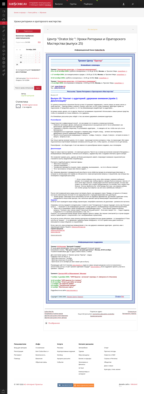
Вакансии (39, 358)
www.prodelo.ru (96, 267)
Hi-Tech (81, 368)
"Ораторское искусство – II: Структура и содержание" (76, 81)
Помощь (17, 358)
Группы (75, 2)
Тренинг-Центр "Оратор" (75, 297)
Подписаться (28, 31)
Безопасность (40, 355)
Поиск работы (32, 13)
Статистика (22, 101)
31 (17, 65)
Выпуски (61, 2)
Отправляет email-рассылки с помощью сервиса (40, 4)
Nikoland (134, 384)
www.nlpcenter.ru (72, 290)
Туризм (81, 351)
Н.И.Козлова (61, 246)
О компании (40, 348)
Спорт (106, 348)
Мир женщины (84, 355)
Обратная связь (41, 362)
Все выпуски (92, 29)
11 (21, 57)
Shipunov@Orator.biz (79, 227)
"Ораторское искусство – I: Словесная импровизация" (77, 69)
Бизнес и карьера (20, 13)
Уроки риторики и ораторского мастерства (37, 21)
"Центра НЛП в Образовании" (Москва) (72, 273)
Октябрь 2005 (31, 49)
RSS (39, 42)
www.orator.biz (55, 232)
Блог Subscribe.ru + (42, 351)
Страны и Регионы (110, 358)
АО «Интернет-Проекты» (33, 384)
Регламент (18, 355)
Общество (107, 362)
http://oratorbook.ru (32, 78)
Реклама (60, 348)
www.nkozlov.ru (77, 265)
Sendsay (60, 355)
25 (21, 62)
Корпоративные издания (66, 351)
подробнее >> (122, 71)
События (60, 362)
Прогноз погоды (110, 351)
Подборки (91, 2)
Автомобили (83, 348)
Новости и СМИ (109, 355)
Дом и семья (108, 366)
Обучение (43, 13)
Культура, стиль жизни (112, 369)
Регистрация (18, 351)
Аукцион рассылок (63, 358)
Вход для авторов (20, 348)
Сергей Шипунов (27, 96)
